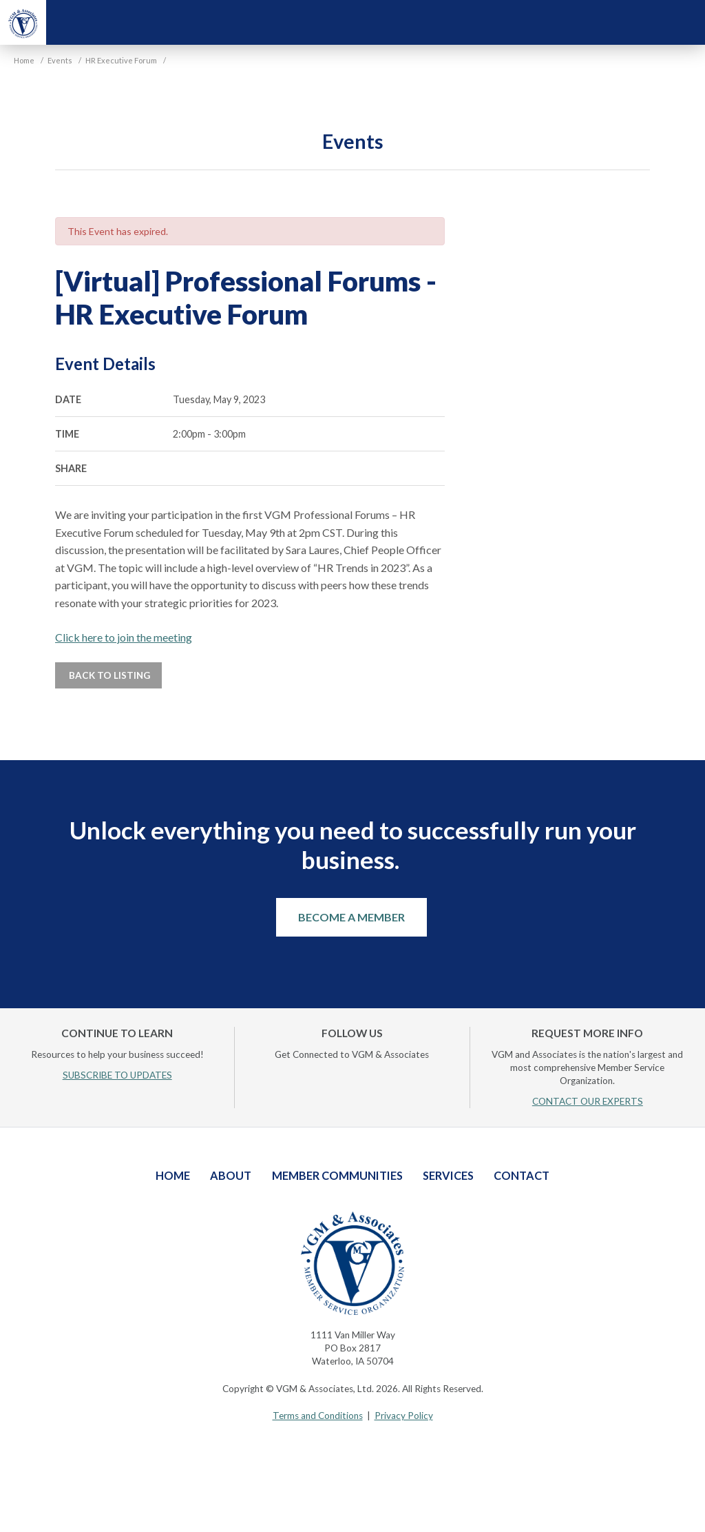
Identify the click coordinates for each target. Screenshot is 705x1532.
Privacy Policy (404, 1415)
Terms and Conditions (318, 1415)
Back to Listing (108, 675)
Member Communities (337, 1175)
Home (173, 1175)
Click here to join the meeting (123, 637)
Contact (521, 1175)
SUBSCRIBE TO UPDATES (117, 1075)
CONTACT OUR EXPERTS (587, 1101)
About (230, 1175)
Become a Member (351, 916)
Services (448, 1175)
